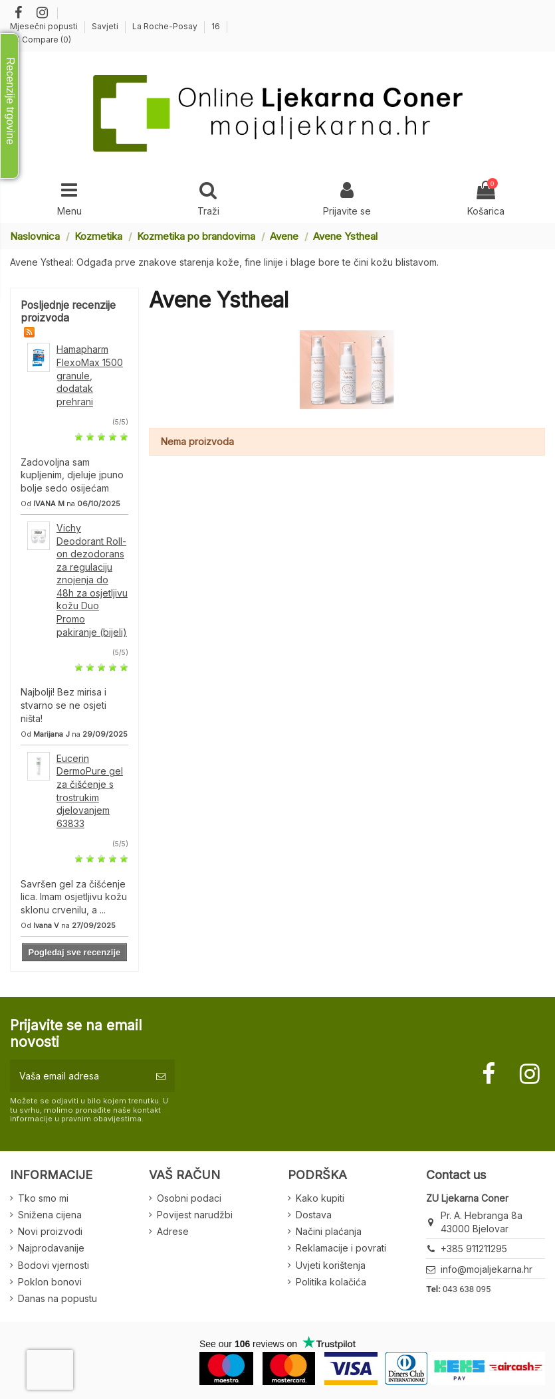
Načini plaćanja (329, 1231)
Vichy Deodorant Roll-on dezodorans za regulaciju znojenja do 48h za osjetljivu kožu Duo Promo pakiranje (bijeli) (92, 580)
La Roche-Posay (165, 26)
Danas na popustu (57, 1298)
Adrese (173, 1231)
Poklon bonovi (50, 1281)
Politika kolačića (331, 1281)
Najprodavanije (51, 1248)
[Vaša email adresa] (78, 1076)
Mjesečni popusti (45, 26)
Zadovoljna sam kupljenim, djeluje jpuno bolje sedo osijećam (72, 475)
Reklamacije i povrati (341, 1248)
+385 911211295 (474, 1248)
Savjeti (106, 26)
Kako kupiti (320, 1198)
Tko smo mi (43, 1198)
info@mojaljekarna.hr (486, 1269)
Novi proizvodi (50, 1231)
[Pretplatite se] (161, 1076)
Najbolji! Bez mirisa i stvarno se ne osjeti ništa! (63, 704)
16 (215, 26)
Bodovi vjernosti (53, 1265)
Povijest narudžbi (195, 1214)
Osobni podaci (189, 1198)
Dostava (314, 1214)
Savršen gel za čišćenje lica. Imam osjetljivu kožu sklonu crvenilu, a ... (74, 896)
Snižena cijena (50, 1214)
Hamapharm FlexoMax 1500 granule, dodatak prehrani (89, 375)
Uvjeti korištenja (331, 1265)
